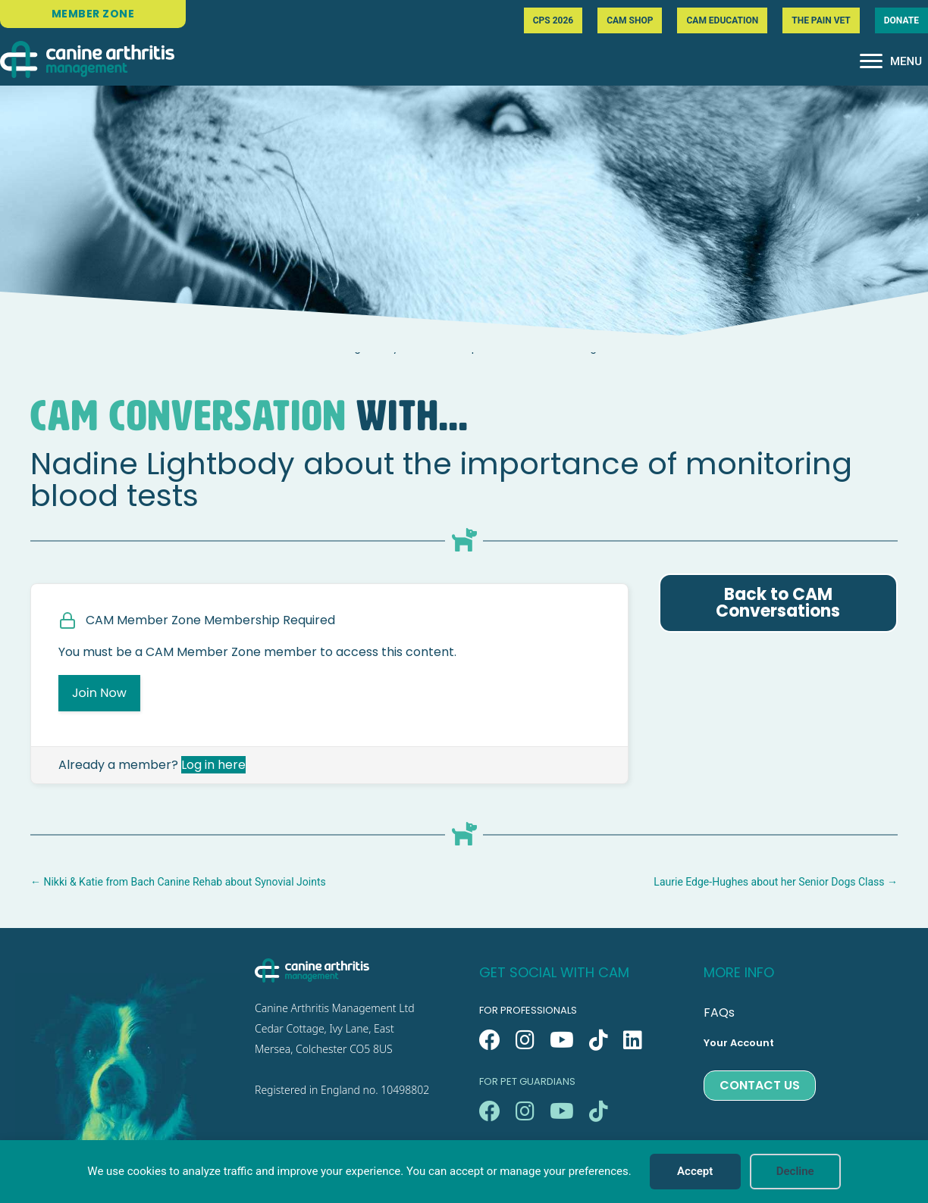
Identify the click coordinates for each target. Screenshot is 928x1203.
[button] (489, 1040)
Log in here (213, 764)
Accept (695, 1171)
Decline (795, 1171)
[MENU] (891, 61)
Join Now (99, 692)
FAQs (719, 1012)
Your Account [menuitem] (739, 1043)
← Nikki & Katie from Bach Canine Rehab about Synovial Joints (178, 882)
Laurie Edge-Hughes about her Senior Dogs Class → (776, 882)
